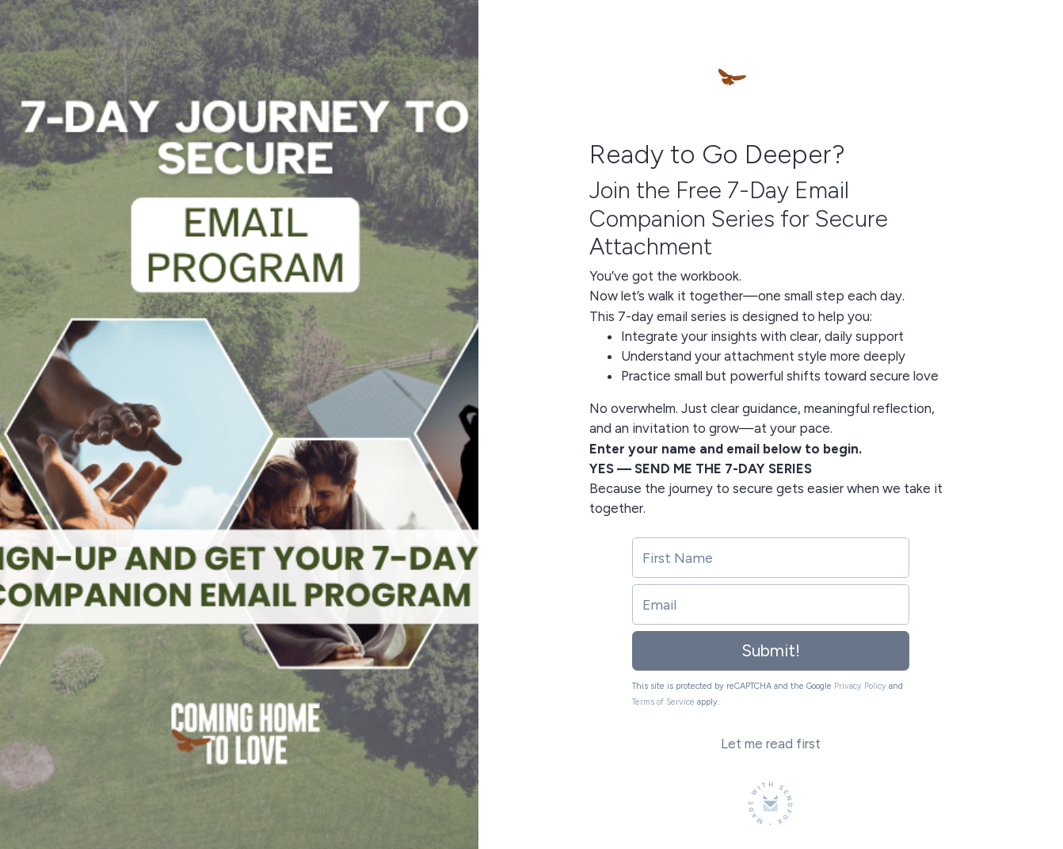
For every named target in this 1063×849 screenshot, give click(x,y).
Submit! (770, 650)
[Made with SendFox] (770, 803)
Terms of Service (663, 702)
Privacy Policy (860, 686)
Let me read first (771, 743)
